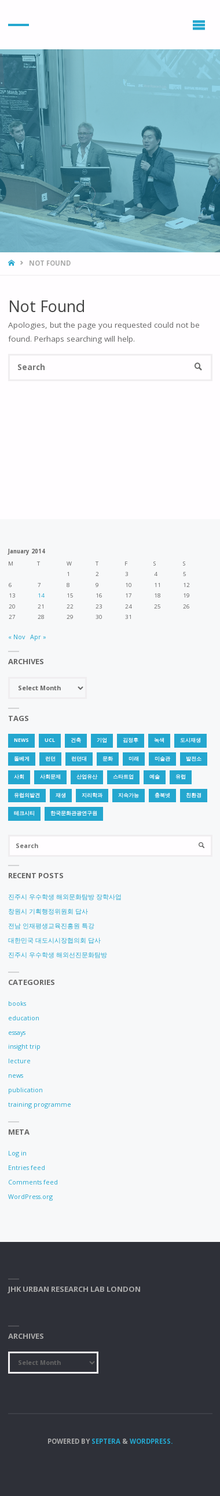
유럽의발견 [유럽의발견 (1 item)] (27, 795)
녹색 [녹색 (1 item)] (159, 740)
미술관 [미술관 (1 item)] (162, 758)
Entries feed (26, 1167)
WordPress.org (30, 1196)
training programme (39, 1104)
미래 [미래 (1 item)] (134, 758)
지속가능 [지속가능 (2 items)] (128, 795)
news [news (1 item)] (21, 740)
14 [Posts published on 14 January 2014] (41, 595)
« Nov (16, 636)
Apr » (38, 636)
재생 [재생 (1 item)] (61, 795)
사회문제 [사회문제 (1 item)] (50, 776)
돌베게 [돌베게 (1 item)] (22, 758)
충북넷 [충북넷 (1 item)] (162, 795)
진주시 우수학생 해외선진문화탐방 (57, 954)
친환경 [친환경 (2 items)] (193, 795)
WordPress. (151, 1441)
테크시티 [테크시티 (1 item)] (24, 813)
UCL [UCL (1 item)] (50, 740)
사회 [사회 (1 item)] (19, 776)
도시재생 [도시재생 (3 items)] (190, 740)
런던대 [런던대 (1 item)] (79, 758)
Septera (105, 1441)
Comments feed (33, 1182)
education (23, 1017)
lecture (19, 1060)
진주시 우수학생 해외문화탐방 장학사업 (65, 896)
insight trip (24, 1046)
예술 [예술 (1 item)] (154, 776)
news (15, 1075)
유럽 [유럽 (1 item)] (180, 776)
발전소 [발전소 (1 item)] (193, 758)
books (17, 1003)
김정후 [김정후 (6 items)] (130, 740)
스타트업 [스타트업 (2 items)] (123, 776)
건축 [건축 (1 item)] (76, 740)
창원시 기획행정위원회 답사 (48, 911)
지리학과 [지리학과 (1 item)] (92, 795)
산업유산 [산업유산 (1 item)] (86, 776)
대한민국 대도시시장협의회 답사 (54, 940)
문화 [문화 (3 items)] (107, 758)
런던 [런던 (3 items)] (50, 758)
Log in (17, 1153)
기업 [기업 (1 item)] (102, 740)
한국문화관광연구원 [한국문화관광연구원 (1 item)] (73, 813)
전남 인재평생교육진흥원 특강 (51, 925)
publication (25, 1089)
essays (16, 1032)
